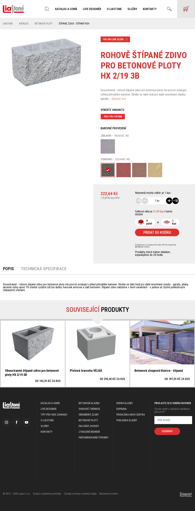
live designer (48, 408)
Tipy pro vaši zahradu (54, 414)
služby (45, 426)
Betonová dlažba (89, 403)
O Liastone (114, 9)
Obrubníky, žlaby (89, 414)
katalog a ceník (50, 403)
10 (138, 201)
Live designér (92, 9)
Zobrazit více (118, 98)
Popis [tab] (8, 268)
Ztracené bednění (89, 431)
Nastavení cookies (108, 493)
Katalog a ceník (66, 9)
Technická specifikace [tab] (43, 268)
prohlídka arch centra (130, 414)
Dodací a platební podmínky (47, 493)
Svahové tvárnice (89, 408)
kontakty (46, 431)
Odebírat (167, 431)
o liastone (47, 420)
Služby (132, 9)
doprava (121, 408)
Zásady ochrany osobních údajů (80, 493)
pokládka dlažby (126, 420)
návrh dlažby (124, 403)
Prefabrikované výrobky (94, 437)
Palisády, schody (89, 426)
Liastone (8, 23)
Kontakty (150, 9)
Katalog (23, 23)
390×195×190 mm (113, 116)
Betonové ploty (43, 23)
